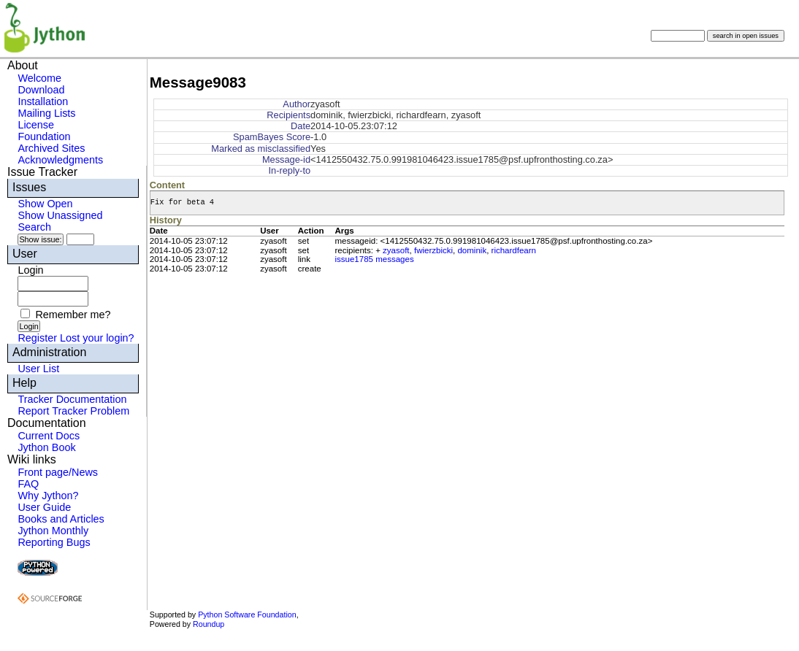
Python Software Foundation (247, 614)
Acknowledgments (60, 160)
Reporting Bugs (54, 542)
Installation (43, 101)
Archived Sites (51, 148)
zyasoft (396, 250)
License (36, 125)
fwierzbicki (433, 250)
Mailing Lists (46, 113)
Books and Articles (61, 519)
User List (38, 368)
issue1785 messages (373, 259)
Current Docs (49, 436)
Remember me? (72, 314)
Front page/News (58, 472)
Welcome (39, 78)
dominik (471, 250)
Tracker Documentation (72, 399)
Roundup (208, 624)
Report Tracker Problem (73, 411)
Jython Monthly (53, 530)
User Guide (44, 507)
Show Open (45, 203)
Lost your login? (97, 338)
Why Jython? (48, 495)
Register (37, 338)
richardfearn (514, 250)
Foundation (44, 136)
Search (34, 227)
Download (41, 90)
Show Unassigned (60, 215)
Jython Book (46, 447)
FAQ (28, 484)
